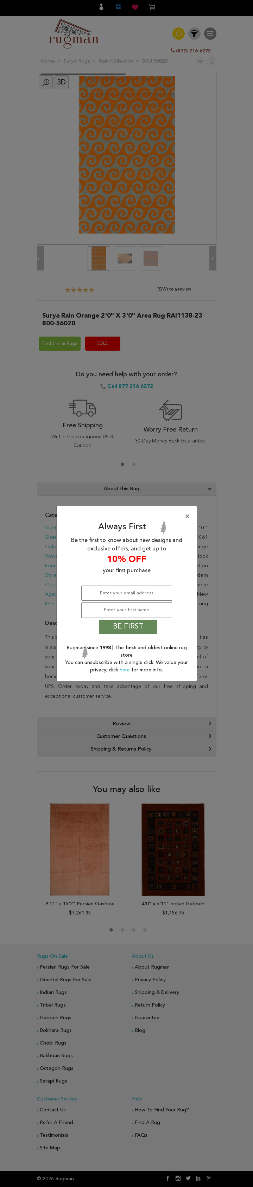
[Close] (128, 516)
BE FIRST (128, 626)
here (125, 670)
